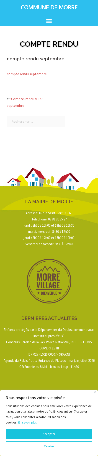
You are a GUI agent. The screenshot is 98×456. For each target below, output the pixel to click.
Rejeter (49, 446)
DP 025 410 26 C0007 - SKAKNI (49, 354)
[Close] (95, 392)
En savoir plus (27, 422)
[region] (49, 423)
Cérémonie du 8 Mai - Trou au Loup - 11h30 (49, 367)
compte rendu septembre (27, 74)
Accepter (49, 434)
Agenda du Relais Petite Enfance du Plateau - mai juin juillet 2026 (49, 360)
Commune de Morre (49, 8)
